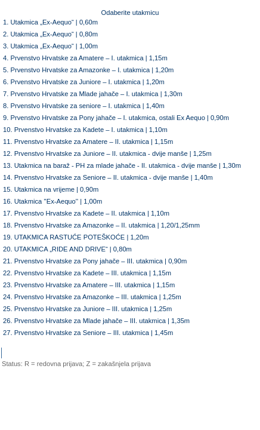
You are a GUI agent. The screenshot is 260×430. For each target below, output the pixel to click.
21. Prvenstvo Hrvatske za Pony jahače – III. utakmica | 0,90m (95, 261)
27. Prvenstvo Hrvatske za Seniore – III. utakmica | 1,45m (88, 332)
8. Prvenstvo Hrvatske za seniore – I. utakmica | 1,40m (84, 105)
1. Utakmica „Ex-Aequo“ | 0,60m (50, 22)
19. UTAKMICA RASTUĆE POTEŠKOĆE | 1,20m (76, 237)
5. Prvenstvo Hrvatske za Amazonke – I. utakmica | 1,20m (88, 69)
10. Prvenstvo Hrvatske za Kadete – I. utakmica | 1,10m (85, 129)
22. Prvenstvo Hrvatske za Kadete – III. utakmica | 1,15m (87, 273)
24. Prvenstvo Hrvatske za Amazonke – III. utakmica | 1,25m (92, 296)
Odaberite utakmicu (130, 12)
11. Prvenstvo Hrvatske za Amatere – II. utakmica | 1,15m (88, 141)
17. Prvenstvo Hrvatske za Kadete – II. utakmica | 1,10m (86, 213)
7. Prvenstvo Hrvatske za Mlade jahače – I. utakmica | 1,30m (92, 93)
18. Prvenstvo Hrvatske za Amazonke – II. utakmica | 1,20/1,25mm (101, 225)
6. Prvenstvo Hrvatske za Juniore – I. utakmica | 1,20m (84, 81)
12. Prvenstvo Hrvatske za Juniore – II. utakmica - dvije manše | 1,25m (107, 153)
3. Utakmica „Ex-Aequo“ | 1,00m (50, 46)
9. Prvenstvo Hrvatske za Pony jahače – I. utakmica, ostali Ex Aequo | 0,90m (116, 117)
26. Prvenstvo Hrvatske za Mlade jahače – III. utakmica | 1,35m (96, 320)
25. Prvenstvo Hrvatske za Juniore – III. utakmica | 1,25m (87, 308)
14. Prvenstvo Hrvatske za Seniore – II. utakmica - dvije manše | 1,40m (108, 177)
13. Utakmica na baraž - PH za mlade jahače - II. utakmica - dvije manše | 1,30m (122, 165)
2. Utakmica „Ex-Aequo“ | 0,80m (50, 34)
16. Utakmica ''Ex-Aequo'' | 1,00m (52, 201)
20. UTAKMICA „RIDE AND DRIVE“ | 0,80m (67, 249)
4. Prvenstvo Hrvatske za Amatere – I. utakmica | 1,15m (85, 58)
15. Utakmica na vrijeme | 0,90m (50, 189)
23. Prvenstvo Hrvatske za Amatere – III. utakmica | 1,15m (89, 284)
